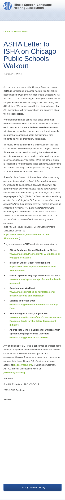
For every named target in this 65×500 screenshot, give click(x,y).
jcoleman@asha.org (14, 372)
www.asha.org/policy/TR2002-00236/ (29, 337)
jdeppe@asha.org (22, 365)
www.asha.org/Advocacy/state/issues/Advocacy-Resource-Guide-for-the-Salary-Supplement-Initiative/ (36, 321)
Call (32, 487)
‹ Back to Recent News (15, 31)
